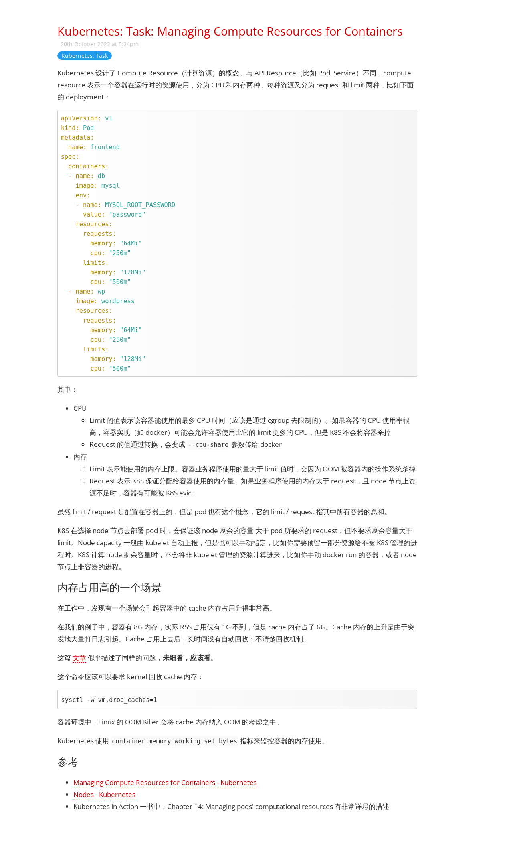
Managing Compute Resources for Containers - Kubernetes (165, 782)
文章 (79, 657)
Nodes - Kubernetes (104, 794)
